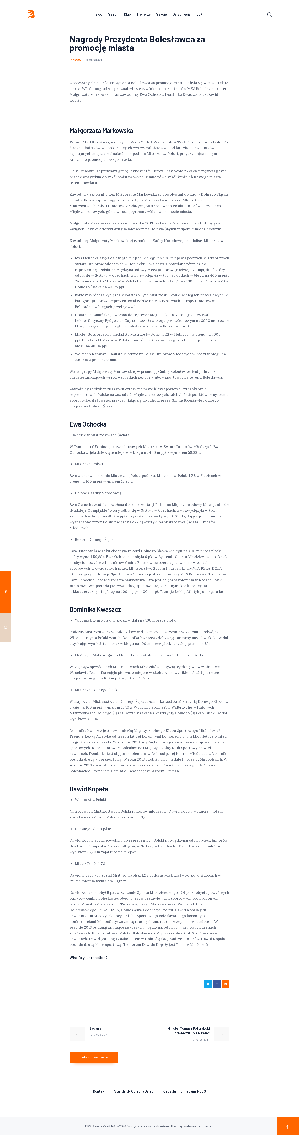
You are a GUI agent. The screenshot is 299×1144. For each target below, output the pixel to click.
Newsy (77, 61)
